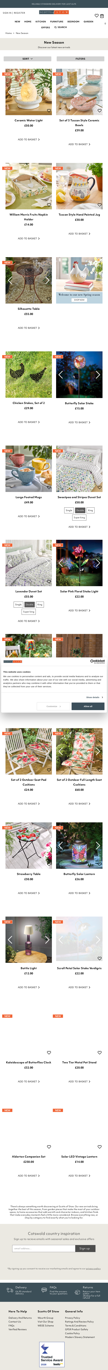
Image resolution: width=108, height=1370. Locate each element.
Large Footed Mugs (29, 497)
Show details (92, 697)
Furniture (56, 21)
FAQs (11, 1325)
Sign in (7, 13)
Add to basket (29, 139)
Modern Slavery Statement (80, 1337)
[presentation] (54, 1258)
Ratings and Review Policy (79, 1321)
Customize (54, 706)
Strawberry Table (29, 874)
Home (27, 21)
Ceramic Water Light (29, 120)
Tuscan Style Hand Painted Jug (79, 214)
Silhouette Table (29, 309)
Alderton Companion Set (28, 1156)
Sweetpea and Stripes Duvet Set (79, 497)
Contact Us (15, 1321)
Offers (45, 27)
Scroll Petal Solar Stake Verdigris (79, 968)
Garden (88, 21)
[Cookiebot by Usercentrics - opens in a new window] (92, 662)
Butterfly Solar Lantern (79, 874)
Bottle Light (29, 968)
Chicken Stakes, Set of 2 (29, 403)
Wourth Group (45, 1317)
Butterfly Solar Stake (79, 403)
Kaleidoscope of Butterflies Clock (28, 1062)
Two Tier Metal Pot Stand (79, 1062)
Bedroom (73, 21)
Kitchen (41, 21)
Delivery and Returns (20, 1317)
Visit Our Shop (45, 1321)
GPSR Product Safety (76, 1329)
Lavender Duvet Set (28, 591)
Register (19, 13)
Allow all (88, 706)
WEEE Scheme (46, 1325)
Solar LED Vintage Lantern (79, 1156)
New (17, 21)
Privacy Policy (72, 1317)
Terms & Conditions (75, 1325)
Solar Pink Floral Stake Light (79, 591)
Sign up (84, 1248)
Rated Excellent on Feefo (54, 4)
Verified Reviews (18, 1329)
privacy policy (93, 1268)
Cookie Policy (72, 1333)
